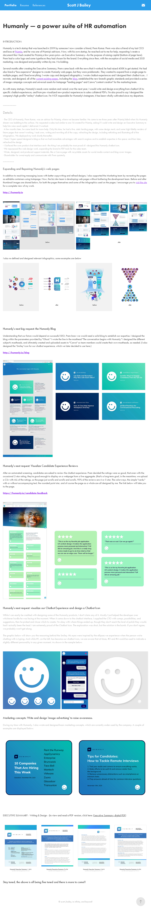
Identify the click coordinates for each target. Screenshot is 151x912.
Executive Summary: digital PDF (109, 815)
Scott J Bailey (79, 5)
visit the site (141, 182)
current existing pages (47, 78)
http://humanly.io (13, 192)
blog (75, 78)
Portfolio (11, 5)
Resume (24, 5)
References (39, 5)
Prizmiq (18, 51)
